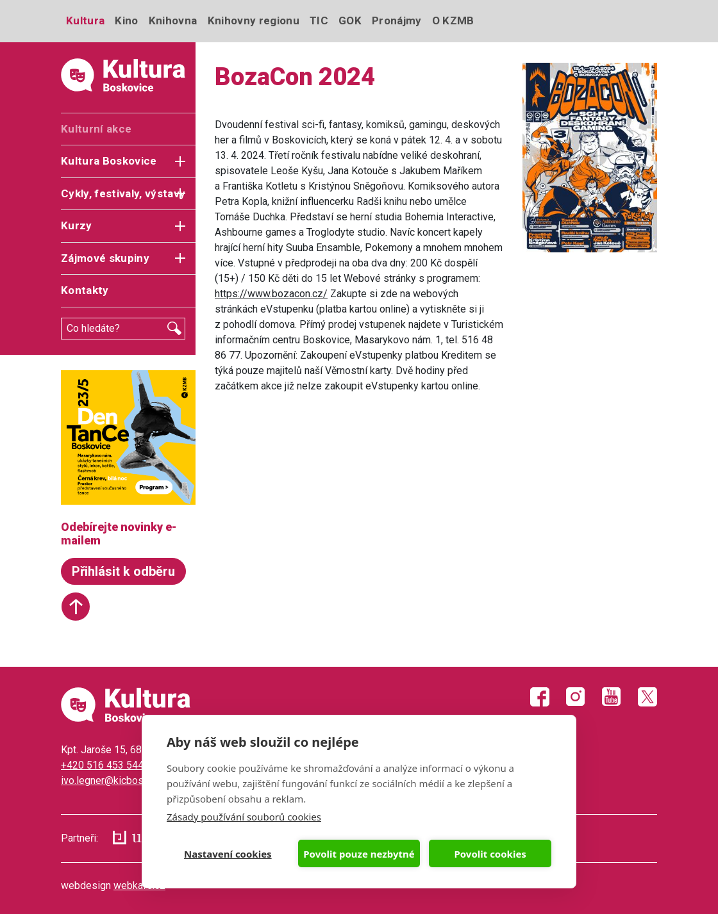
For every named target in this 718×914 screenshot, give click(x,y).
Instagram (575, 696)
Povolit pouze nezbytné (358, 853)
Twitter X (647, 696)
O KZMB (453, 20)
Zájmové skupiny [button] (105, 258)
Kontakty (85, 290)
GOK (350, 20)
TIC (319, 20)
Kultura (85, 20)
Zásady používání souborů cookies (244, 816)
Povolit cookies (490, 853)
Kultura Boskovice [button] (109, 160)
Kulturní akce (96, 128)
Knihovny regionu (253, 20)
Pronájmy (397, 20)
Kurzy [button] (76, 225)
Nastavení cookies (228, 853)
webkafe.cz (139, 885)
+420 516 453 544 (102, 765)
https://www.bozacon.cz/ (271, 294)
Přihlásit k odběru (123, 571)
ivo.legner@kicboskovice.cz (123, 780)
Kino (126, 20)
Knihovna (173, 20)
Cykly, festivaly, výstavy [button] (123, 193)
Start (75, 606)
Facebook (539, 696)
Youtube (611, 696)
